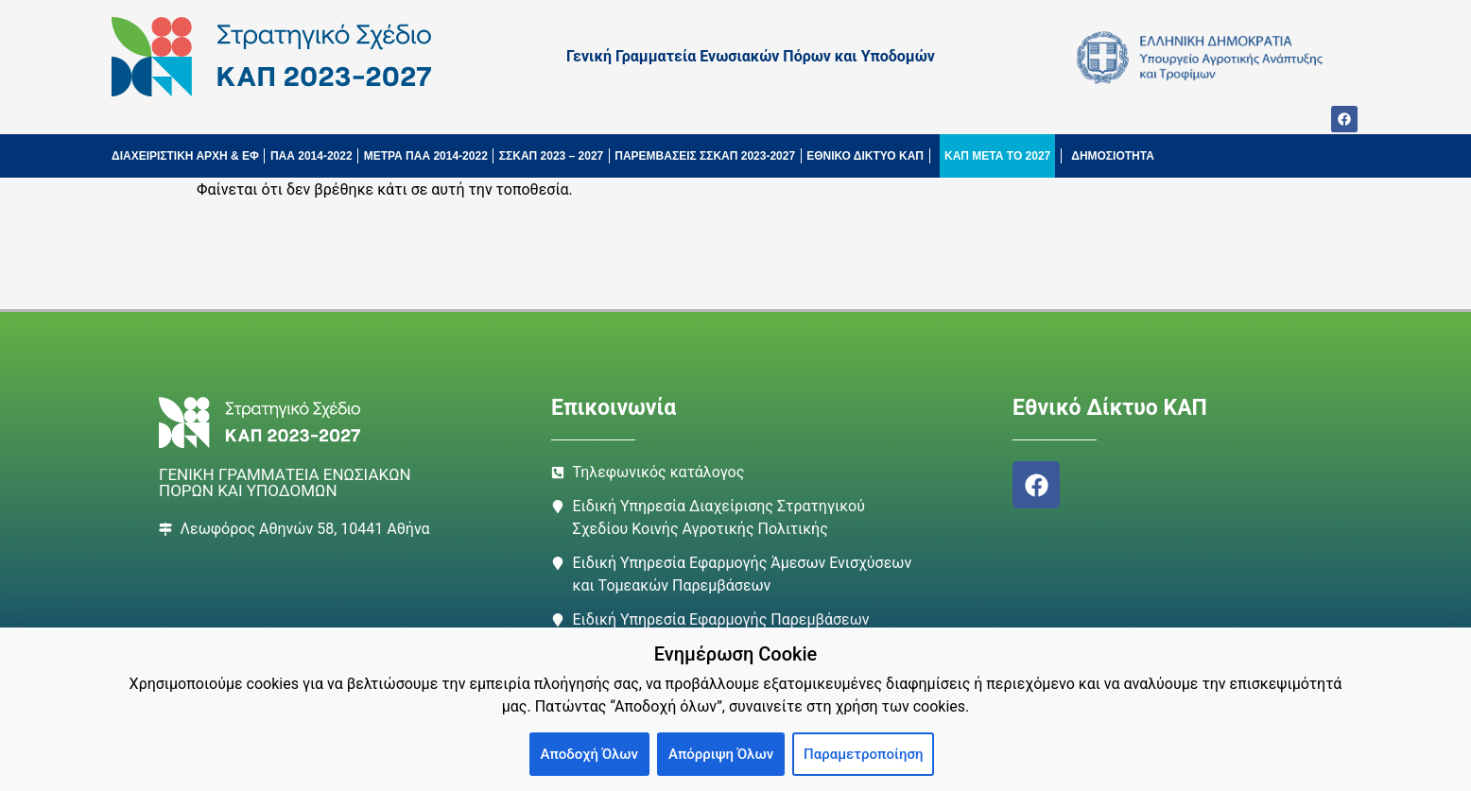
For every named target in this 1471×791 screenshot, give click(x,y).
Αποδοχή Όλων (589, 754)
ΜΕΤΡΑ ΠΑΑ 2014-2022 (426, 156)
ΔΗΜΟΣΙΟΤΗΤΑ (1112, 156)
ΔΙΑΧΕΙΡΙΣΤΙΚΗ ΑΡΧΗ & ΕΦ (185, 156)
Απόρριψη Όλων (720, 754)
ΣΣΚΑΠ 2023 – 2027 (551, 156)
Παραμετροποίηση (863, 754)
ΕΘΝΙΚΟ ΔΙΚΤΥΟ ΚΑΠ (865, 156)
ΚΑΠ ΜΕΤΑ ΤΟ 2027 (997, 156)
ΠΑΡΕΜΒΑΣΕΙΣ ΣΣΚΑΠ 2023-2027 (704, 156)
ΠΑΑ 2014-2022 (311, 156)
